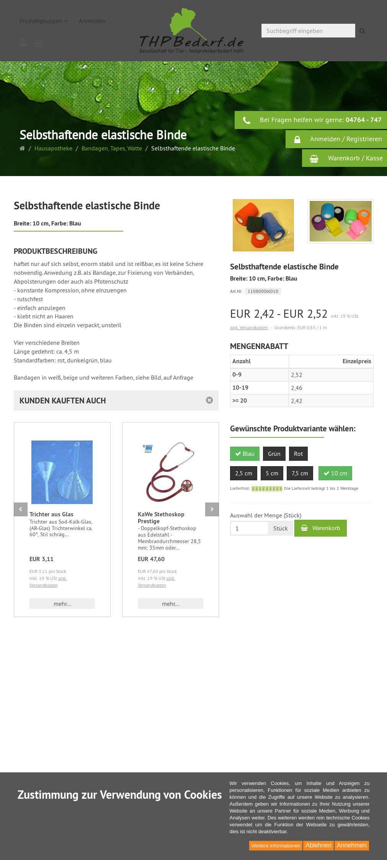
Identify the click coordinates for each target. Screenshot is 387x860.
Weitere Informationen (275, 846)
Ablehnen (318, 845)
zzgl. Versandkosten (249, 327)
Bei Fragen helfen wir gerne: (312, 120)
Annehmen (351, 845)
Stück (280, 528)
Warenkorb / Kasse (346, 158)
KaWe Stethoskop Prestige (161, 517)
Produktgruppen (43, 20)
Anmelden (92, 20)
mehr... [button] (62, 603)
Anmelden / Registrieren (337, 139)
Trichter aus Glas (51, 514)
